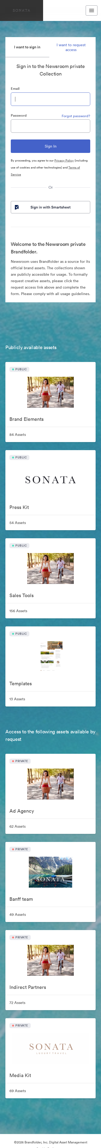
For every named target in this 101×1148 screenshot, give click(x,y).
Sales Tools (21, 595)
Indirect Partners (27, 987)
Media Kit (20, 1075)
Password (19, 115)
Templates (20, 683)
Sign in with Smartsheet (42, 207)
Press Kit (19, 507)
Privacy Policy (64, 160)
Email (15, 88)
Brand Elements (26, 419)
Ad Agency (21, 811)
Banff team (21, 899)
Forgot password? (76, 116)
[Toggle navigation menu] (91, 10)
